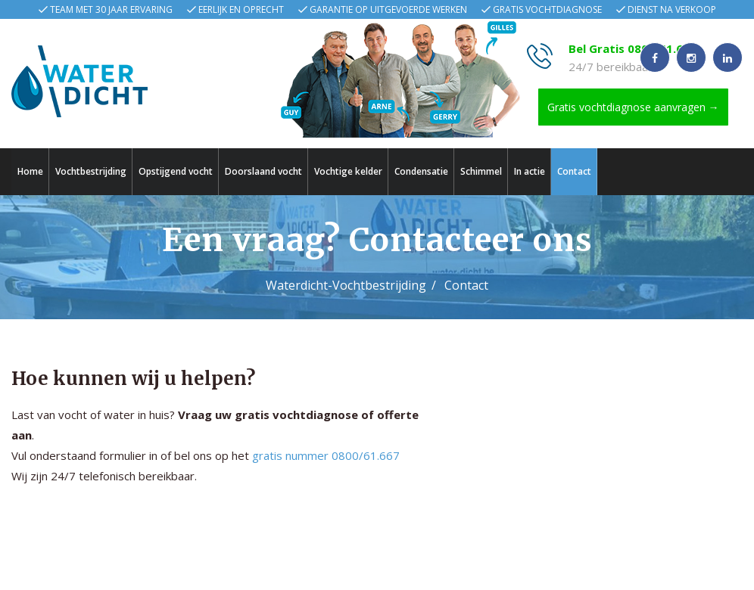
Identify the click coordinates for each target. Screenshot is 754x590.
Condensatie (421, 171)
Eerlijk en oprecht (241, 9)
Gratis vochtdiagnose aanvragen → (633, 107)
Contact (574, 171)
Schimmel (481, 171)
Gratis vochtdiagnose (547, 9)
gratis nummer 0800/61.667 (326, 456)
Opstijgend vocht (176, 171)
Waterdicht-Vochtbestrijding (346, 285)
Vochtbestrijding (90, 171)
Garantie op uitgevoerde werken (388, 9)
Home (30, 171)
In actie (529, 171)
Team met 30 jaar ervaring (111, 9)
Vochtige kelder (348, 171)
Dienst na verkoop (672, 9)
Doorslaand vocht (263, 171)
